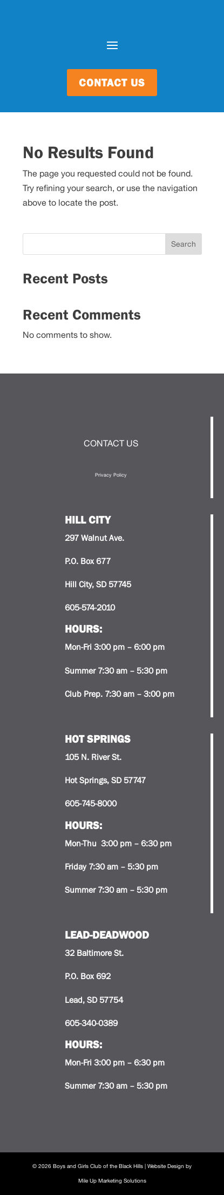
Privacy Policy (111, 475)
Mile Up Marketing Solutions (112, 1180)
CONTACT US (111, 443)
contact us (112, 83)
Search (183, 244)
